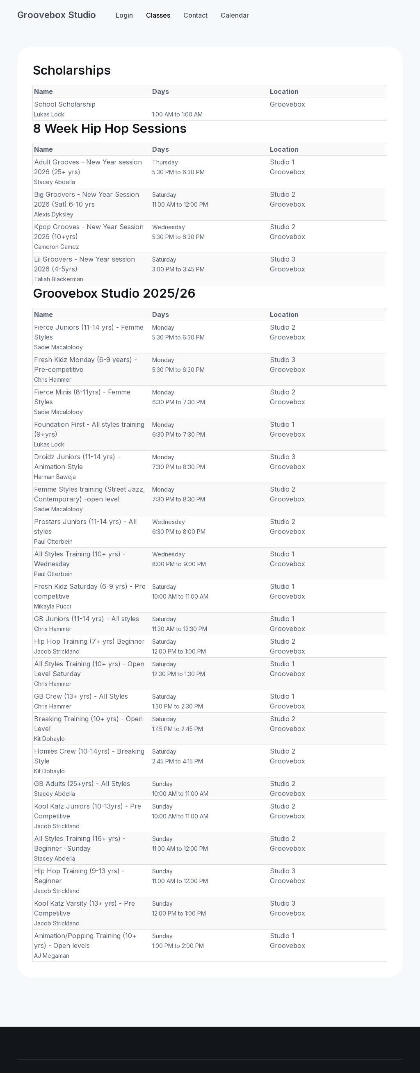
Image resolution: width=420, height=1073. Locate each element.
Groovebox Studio (56, 14)
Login (124, 15)
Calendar (235, 15)
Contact (195, 15)
